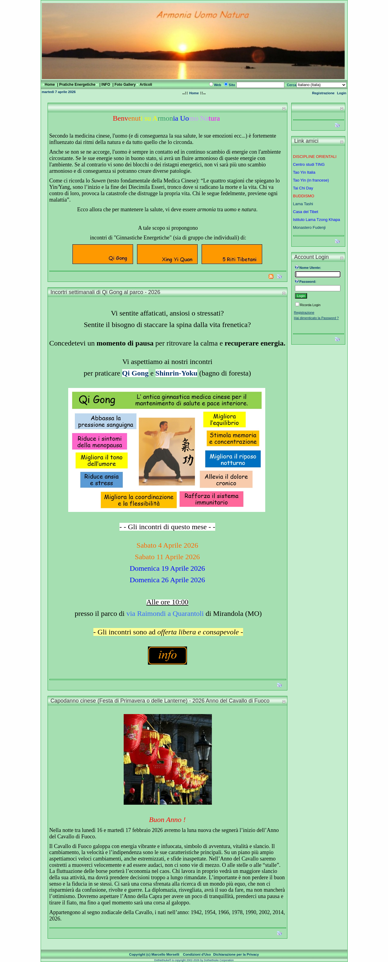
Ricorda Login (310, 305)
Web (217, 85)
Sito (232, 85)
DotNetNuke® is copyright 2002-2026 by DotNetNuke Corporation (194, 960)
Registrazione (323, 93)
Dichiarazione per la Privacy (236, 954)
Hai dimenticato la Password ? (316, 318)
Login (341, 93)
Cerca (291, 85)
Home (194, 93)
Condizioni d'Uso (197, 954)
